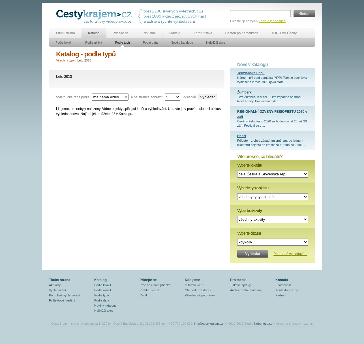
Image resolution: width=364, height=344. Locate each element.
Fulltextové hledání (62, 300)
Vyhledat (207, 97)
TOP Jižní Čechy (284, 33)
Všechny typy (65, 60)
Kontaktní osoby (286, 290)
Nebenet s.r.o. (263, 323)
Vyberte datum (249, 233)
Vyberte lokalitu (249, 165)
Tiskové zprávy (240, 285)
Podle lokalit (63, 42)
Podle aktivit (93, 42)
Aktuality (55, 285)
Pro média (238, 280)
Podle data (150, 42)
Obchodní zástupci (198, 290)
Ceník (144, 295)
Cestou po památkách (241, 33)
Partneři (280, 295)
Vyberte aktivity (249, 210)
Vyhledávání (57, 290)
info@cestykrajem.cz (208, 323)
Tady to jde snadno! (272, 21)
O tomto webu (194, 285)
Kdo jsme (149, 33)
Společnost (283, 285)
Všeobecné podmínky (200, 295)
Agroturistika (202, 33)
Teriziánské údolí (250, 73)
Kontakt (174, 33)
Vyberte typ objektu (252, 188)
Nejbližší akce (215, 42)
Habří (241, 136)
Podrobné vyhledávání (290, 254)
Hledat (304, 13)
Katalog (94, 33)
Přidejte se (121, 33)
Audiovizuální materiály (246, 290)
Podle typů (122, 42)
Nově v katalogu (182, 42)
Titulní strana (65, 33)
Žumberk (244, 92)
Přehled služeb (150, 290)
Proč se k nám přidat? (155, 285)
